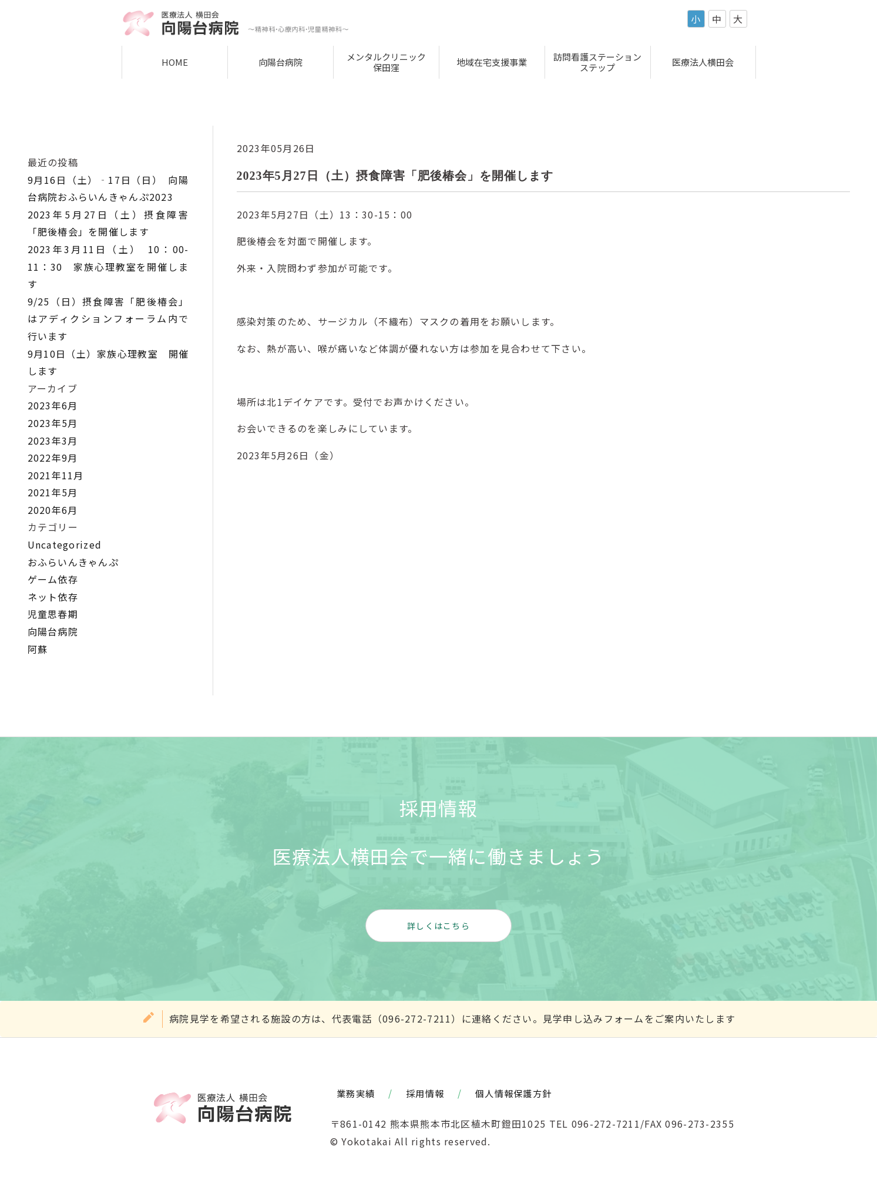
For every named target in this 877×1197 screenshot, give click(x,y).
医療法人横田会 (703, 62)
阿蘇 (38, 649)
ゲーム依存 (53, 579)
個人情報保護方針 (513, 1093)
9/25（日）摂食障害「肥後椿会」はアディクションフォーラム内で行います (108, 318)
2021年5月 (53, 492)
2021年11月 (56, 475)
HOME (175, 62)
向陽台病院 (280, 62)
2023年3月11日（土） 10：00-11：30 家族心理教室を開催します (108, 266)
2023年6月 (53, 405)
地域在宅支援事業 (491, 62)
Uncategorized (65, 544)
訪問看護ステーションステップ (597, 62)
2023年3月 (53, 440)
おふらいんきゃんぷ (73, 562)
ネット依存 (53, 597)
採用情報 (425, 1093)
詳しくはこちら (438, 926)
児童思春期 (53, 614)
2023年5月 (53, 423)
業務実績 (356, 1093)
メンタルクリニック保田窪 (386, 62)
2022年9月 (53, 457)
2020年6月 (53, 510)
